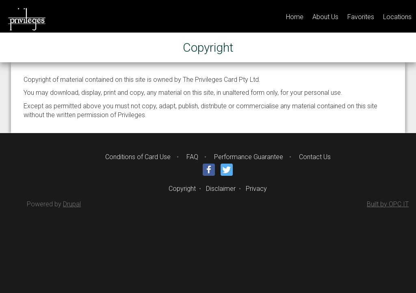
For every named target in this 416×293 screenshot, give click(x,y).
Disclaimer (221, 188)
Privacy (256, 188)
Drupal (72, 204)
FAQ (192, 157)
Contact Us (315, 157)
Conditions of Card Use (138, 157)
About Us (325, 17)
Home (294, 17)
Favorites (360, 17)
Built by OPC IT (388, 204)
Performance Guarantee (248, 157)
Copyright (182, 188)
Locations (397, 17)
